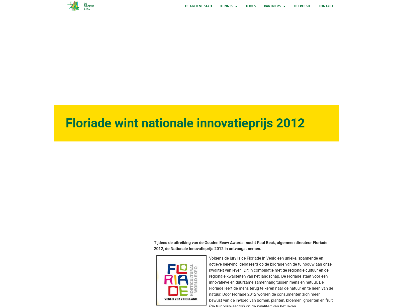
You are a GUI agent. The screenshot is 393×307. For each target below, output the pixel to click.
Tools (251, 6)
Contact (326, 6)
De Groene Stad (198, 6)
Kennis (228, 6)
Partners (274, 6)
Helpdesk (302, 6)
